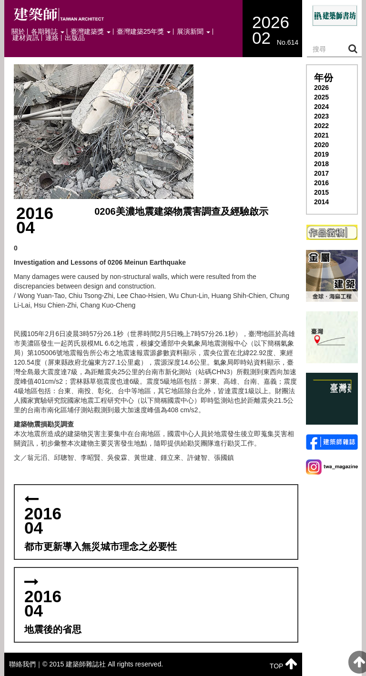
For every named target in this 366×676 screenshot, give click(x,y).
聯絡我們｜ (25, 664)
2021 (321, 135)
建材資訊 (25, 38)
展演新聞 (193, 32)
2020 (321, 145)
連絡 (52, 38)
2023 (321, 116)
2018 (321, 164)
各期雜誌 (47, 32)
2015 (321, 192)
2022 (321, 125)
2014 (321, 202)
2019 (321, 154)
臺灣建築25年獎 (144, 32)
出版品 (75, 38)
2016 (321, 183)
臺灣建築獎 (91, 32)
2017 (321, 173)
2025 (321, 97)
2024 (321, 106)
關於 (18, 32)
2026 (321, 87)
